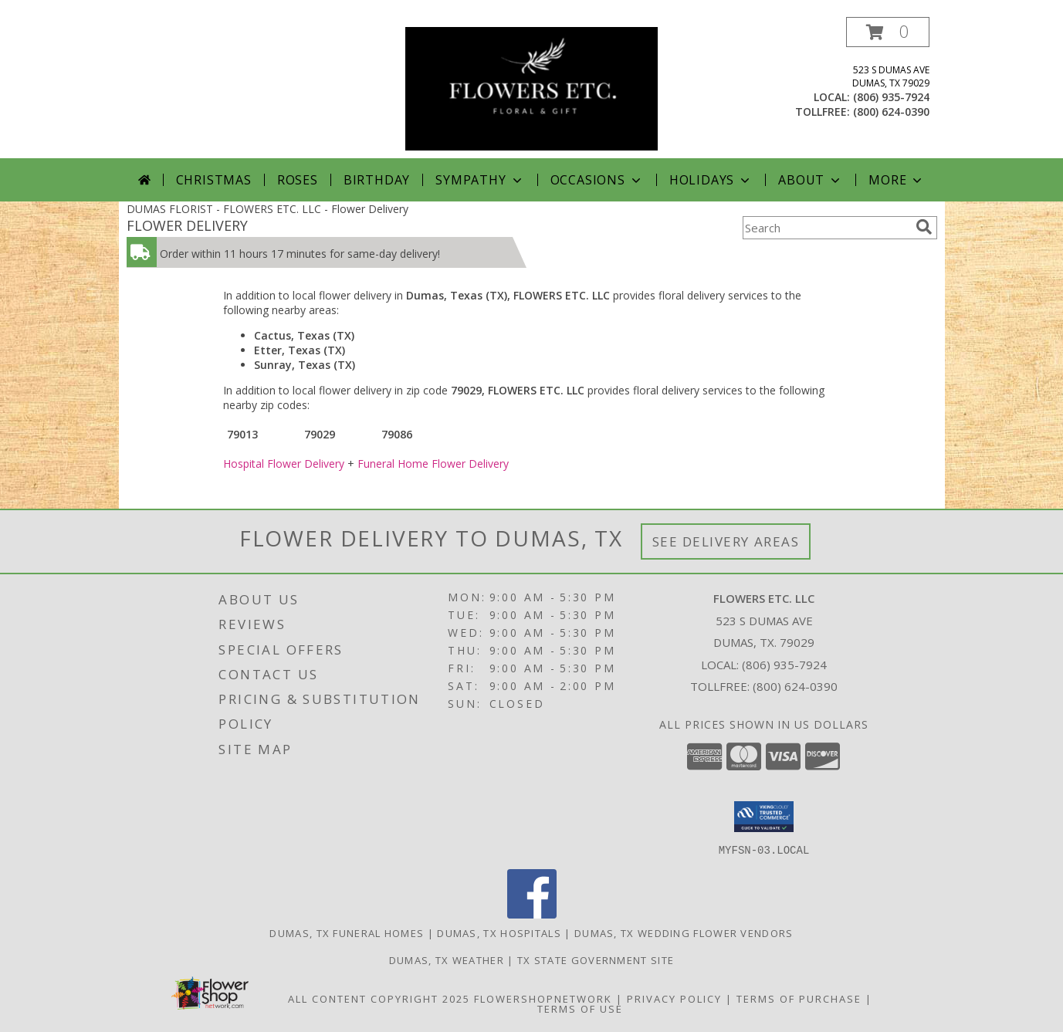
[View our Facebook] (532, 913)
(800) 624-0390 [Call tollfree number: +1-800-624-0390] (891, 111)
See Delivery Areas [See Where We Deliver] (726, 541)
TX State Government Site (595, 959)
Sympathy (479, 179)
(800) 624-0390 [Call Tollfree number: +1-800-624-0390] (795, 686)
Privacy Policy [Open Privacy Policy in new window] (674, 998)
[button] (887, 32)
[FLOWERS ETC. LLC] (531, 87)
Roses (297, 179)
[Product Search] (826, 228)
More (896, 179)
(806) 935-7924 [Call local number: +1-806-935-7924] (891, 97)
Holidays (711, 179)
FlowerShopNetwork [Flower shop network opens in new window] (543, 998)
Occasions (597, 179)
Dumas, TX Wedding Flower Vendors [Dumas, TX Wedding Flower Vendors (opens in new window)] (684, 932)
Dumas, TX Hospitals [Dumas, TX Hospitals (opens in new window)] (499, 932)
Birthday (377, 179)
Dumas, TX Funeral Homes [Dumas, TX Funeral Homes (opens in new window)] (346, 932)
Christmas (214, 179)
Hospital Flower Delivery (283, 463)
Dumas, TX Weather (446, 959)
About (810, 179)
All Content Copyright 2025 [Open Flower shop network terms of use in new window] (379, 998)
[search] (924, 226)
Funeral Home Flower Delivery (433, 463)
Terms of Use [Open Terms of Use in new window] (580, 1008)
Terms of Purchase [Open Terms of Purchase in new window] (799, 998)
